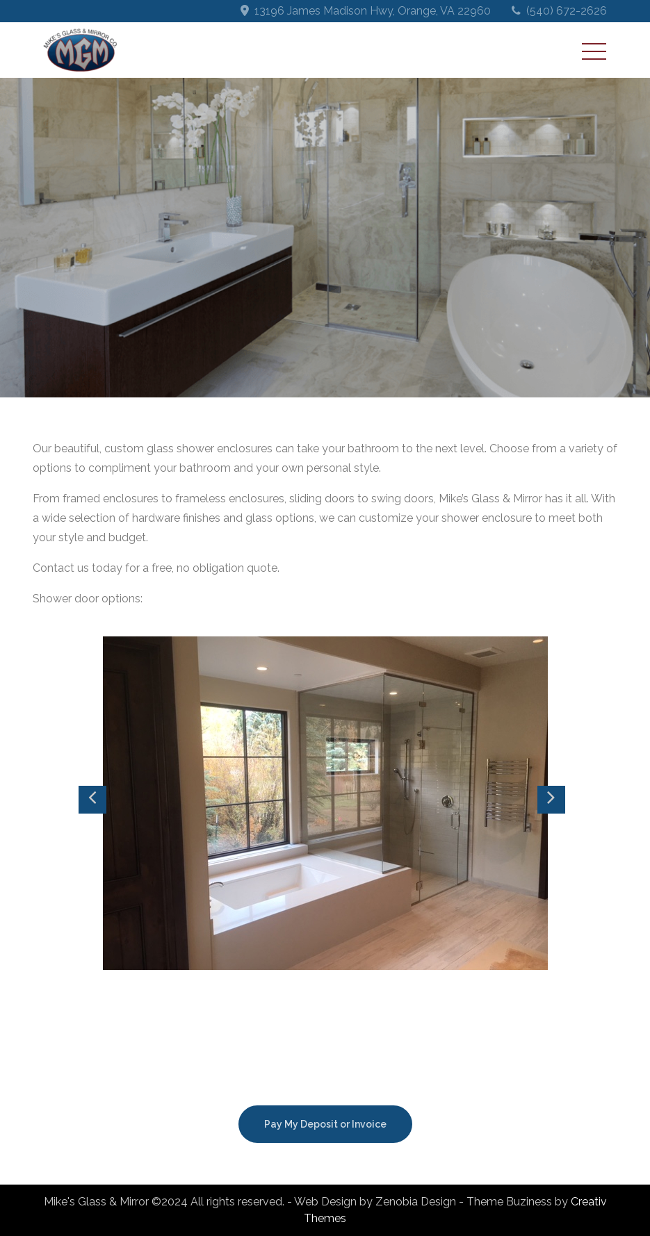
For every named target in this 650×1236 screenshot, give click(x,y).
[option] (325, 803)
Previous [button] (92, 800)
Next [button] (551, 800)
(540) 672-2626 (566, 10)
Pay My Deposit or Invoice (325, 1124)
